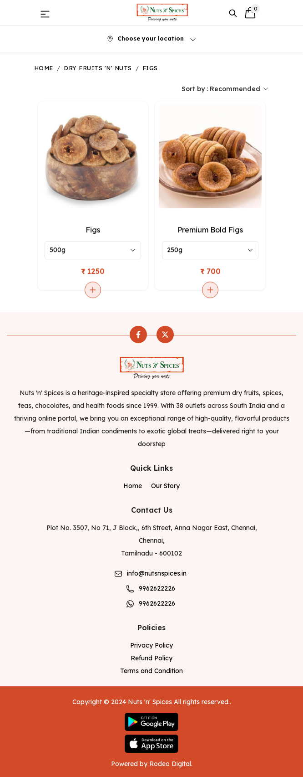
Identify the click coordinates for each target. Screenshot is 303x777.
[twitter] (165, 334)
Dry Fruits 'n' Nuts (97, 68)
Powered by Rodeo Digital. (151, 764)
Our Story (165, 486)
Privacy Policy (151, 645)
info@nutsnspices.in (157, 573)
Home (43, 68)
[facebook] (138, 334)
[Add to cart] (93, 290)
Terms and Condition (151, 671)
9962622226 (157, 588)
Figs (150, 68)
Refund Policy (151, 658)
